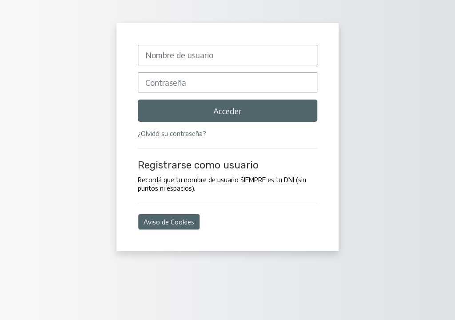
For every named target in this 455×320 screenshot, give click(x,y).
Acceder (227, 111)
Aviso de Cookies (169, 221)
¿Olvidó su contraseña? (172, 133)
